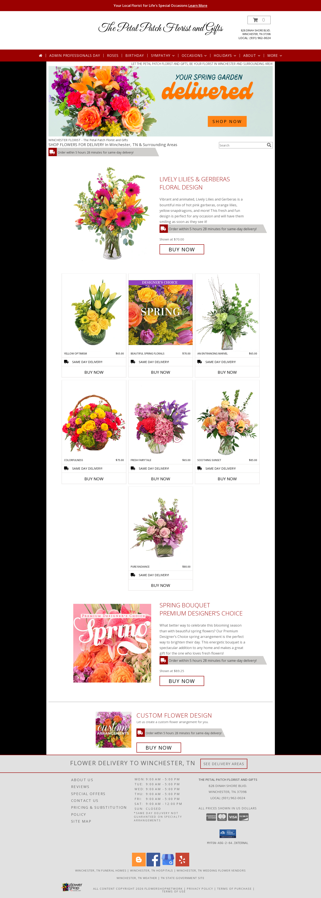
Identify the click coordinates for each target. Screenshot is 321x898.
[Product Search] (242, 145)
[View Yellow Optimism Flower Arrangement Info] (94, 313)
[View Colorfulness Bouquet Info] (94, 419)
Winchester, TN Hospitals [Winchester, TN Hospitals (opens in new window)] (151, 870)
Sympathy (163, 55)
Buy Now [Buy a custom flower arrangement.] (159, 747)
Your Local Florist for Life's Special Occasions (160, 5)
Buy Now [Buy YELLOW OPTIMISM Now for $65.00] (94, 372)
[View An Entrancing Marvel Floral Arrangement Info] (227, 313)
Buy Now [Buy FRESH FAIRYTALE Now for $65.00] (160, 479)
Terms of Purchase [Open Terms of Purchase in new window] (234, 889)
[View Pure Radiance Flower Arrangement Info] (161, 526)
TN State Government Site (182, 878)
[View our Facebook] (153, 865)
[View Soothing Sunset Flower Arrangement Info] (227, 419)
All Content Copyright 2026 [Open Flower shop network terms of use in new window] (118, 889)
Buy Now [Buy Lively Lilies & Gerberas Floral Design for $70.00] (182, 249)
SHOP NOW (227, 121)
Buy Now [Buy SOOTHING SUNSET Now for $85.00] (227, 479)
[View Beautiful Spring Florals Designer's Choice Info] (161, 312)
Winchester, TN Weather (137, 878)
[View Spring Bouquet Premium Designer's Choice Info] (115, 643)
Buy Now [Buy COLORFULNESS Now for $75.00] (94, 479)
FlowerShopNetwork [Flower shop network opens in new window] (164, 889)
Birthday (134, 55)
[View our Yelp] (182, 865)
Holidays (225, 55)
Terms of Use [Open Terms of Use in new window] (174, 891)
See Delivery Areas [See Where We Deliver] (224, 763)
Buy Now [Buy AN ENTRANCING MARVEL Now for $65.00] (227, 372)
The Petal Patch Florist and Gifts (160, 28)
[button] (259, 20)
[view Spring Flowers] (160, 135)
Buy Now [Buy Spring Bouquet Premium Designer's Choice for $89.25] (182, 680)
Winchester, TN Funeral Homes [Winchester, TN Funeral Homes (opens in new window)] (100, 870)
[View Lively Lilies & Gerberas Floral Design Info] (115, 214)
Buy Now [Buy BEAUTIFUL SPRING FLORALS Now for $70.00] (160, 372)
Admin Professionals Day (74, 55)
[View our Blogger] (139, 865)
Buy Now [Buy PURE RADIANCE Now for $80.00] (160, 585)
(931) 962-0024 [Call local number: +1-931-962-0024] (260, 38)
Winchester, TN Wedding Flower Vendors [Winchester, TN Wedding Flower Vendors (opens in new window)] (211, 870)
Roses (112, 55)
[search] (269, 145)
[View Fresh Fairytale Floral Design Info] (161, 419)
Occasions (195, 55)
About (252, 55)
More (275, 55)
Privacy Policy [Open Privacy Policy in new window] (200, 889)
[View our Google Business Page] (168, 865)
